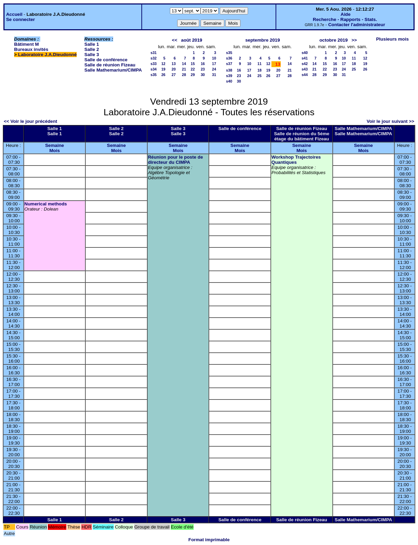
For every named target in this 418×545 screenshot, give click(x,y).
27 (174, 75)
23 (203, 69)
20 (174, 69)
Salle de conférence (105, 59)
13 (174, 64)
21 (184, 69)
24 (214, 69)
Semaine (54, 145)
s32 (153, 58)
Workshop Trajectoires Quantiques (296, 159)
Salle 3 (91, 54)
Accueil (14, 14)
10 (214, 58)
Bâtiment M (26, 44)
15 (193, 64)
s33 (153, 64)
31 (214, 75)
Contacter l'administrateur (356, 24)
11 (259, 64)
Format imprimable (209, 539)
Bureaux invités (31, 49)
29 (193, 75)
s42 (305, 64)
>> (354, 40)
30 (203, 75)
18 (259, 70)
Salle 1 (91, 44)
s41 (305, 58)
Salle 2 (91, 49)
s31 (153, 53)
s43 (305, 69)
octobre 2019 (333, 40)
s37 (229, 64)
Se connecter (20, 19)
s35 (153, 75)
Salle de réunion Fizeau (109, 64)
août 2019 (191, 40)
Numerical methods (45, 203)
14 (184, 64)
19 (163, 69)
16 (203, 64)
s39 (229, 76)
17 (214, 64)
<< (175, 40)
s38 (229, 70)
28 (184, 75)
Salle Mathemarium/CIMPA (113, 70)
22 (193, 69)
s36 (229, 58)
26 (163, 75)
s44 (305, 75)
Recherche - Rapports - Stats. (345, 19)
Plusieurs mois (392, 39)
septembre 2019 (262, 40)
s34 (153, 69)
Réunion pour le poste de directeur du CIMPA (175, 159)
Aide (346, 14)
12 (163, 64)
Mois (54, 150)
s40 (229, 81)
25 (259, 76)
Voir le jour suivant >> (390, 121)
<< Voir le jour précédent (30, 121)
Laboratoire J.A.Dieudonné (47, 54)
